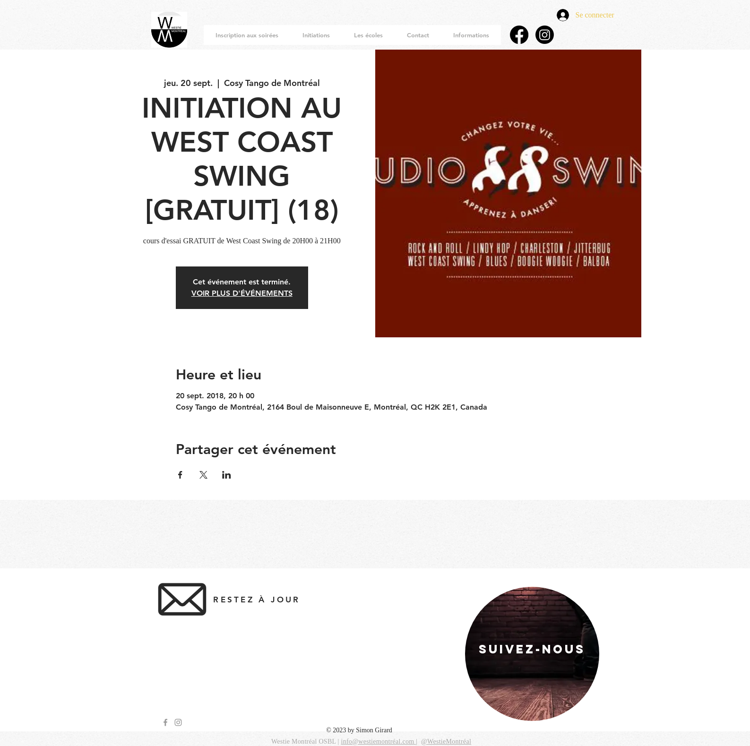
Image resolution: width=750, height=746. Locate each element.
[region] (532, 654)
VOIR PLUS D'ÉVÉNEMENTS (242, 293)
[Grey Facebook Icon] (165, 722)
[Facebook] (519, 35)
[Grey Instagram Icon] (178, 722)
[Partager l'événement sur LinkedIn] (226, 475)
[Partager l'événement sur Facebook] (180, 475)
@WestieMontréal (446, 741)
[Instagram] (544, 35)
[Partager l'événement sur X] (203, 475)
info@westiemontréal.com (378, 741)
